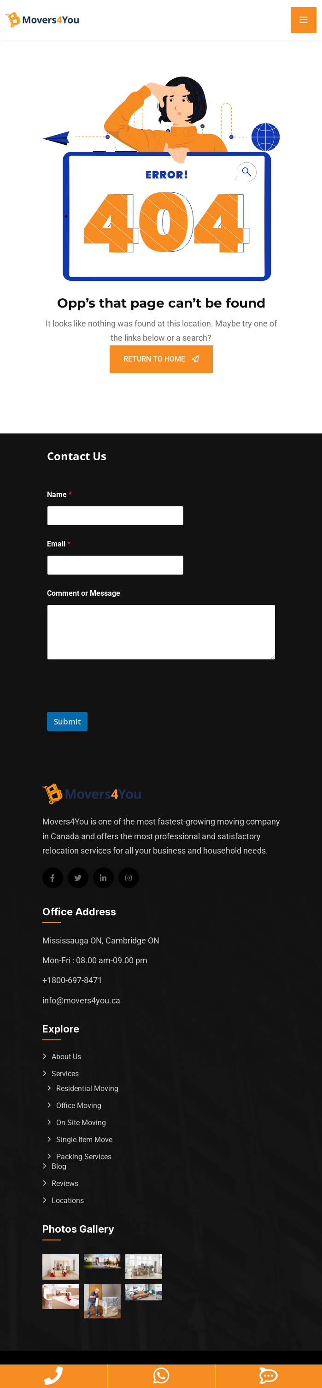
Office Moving (78, 1105)
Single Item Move (84, 1139)
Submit (67, 721)
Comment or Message (83, 593)
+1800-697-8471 (72, 980)
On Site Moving (81, 1122)
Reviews (65, 1183)
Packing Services (83, 1156)
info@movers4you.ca (81, 1000)
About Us (66, 1056)
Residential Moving (87, 1088)
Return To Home (161, 359)
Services (65, 1073)
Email (58, 544)
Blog (59, 1166)
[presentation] (117, 706)
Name (59, 494)
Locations (68, 1200)
